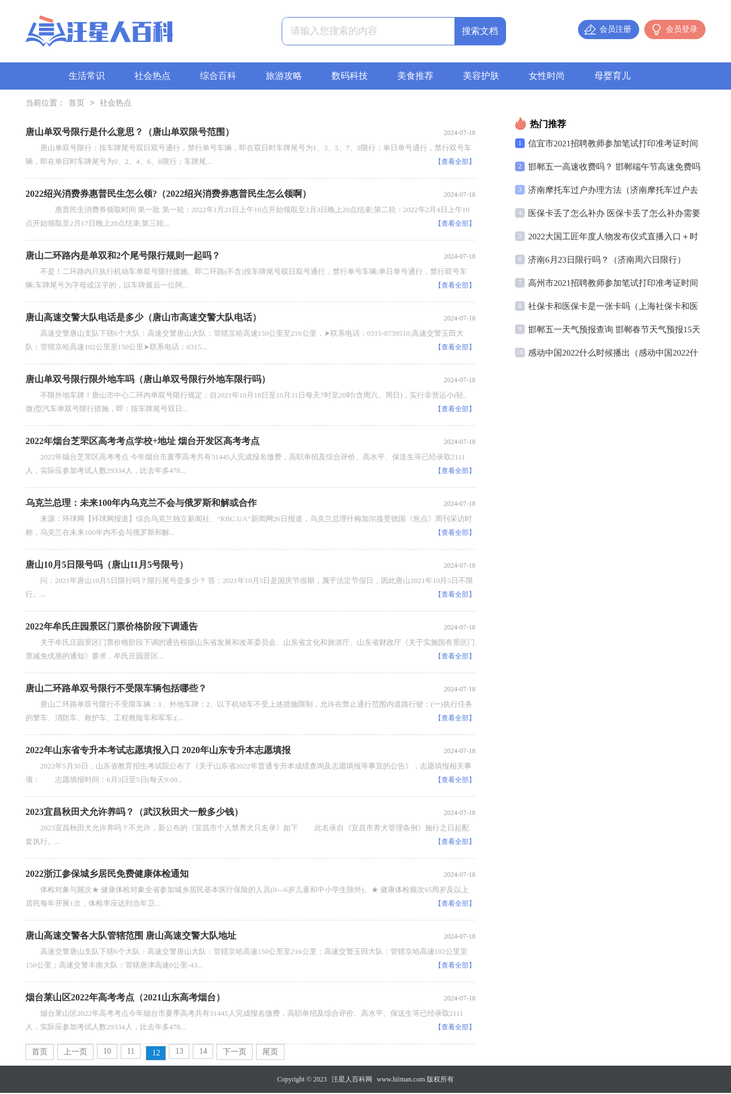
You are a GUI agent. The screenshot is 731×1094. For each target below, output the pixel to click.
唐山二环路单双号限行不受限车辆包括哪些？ (116, 689)
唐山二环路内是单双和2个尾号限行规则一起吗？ (123, 256)
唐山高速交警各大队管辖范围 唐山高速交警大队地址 (131, 936)
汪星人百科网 (352, 1080)
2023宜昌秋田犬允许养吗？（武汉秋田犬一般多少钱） (134, 813)
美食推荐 (415, 76)
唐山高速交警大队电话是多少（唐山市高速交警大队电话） (143, 318)
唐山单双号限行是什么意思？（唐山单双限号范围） (130, 133)
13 (179, 1052)
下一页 (234, 1053)
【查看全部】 (455, 163)
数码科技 (350, 76)
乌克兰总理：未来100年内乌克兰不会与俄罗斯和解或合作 (141, 504)
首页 (76, 104)
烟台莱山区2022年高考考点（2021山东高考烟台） (125, 998)
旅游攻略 (284, 76)
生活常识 (87, 76)
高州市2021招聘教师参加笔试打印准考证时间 (613, 284)
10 (107, 1052)
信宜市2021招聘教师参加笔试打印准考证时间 (613, 144)
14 (203, 1052)
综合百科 (218, 76)
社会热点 (152, 76)
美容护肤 (481, 76)
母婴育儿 (612, 76)
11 (130, 1052)
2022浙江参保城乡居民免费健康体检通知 (107, 875)
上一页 (75, 1053)
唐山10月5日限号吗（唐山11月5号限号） (107, 566)
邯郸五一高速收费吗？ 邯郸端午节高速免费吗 (614, 167)
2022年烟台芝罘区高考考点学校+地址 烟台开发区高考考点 (143, 442)
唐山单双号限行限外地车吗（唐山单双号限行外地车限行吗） (148, 380)
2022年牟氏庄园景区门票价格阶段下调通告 (112, 627)
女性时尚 (547, 76)
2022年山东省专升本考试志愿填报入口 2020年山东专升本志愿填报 (158, 751)
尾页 (270, 1053)
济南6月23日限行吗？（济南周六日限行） (607, 260)
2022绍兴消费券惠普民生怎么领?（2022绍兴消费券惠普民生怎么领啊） (168, 195)
